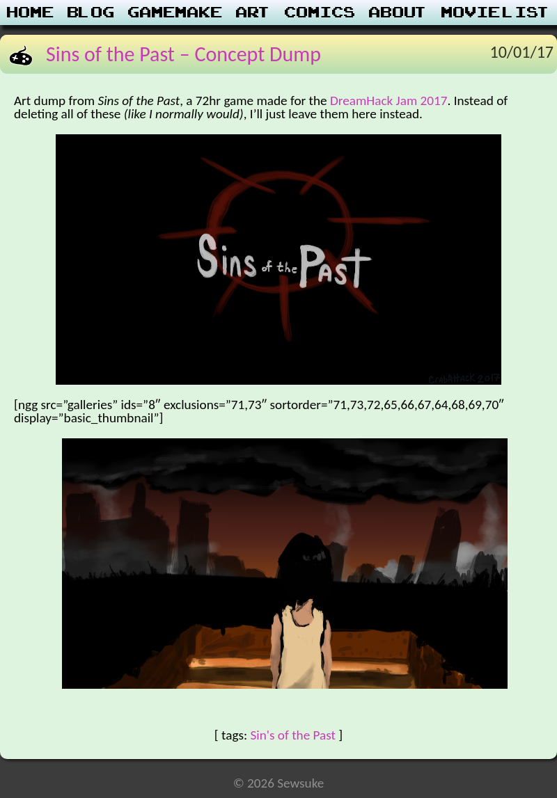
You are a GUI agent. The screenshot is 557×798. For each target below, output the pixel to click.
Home (30, 12)
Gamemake (175, 12)
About (398, 12)
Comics (320, 12)
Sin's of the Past (293, 735)
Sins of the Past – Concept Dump (183, 54)
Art (254, 12)
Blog (91, 12)
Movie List (496, 12)
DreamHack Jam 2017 (389, 101)
